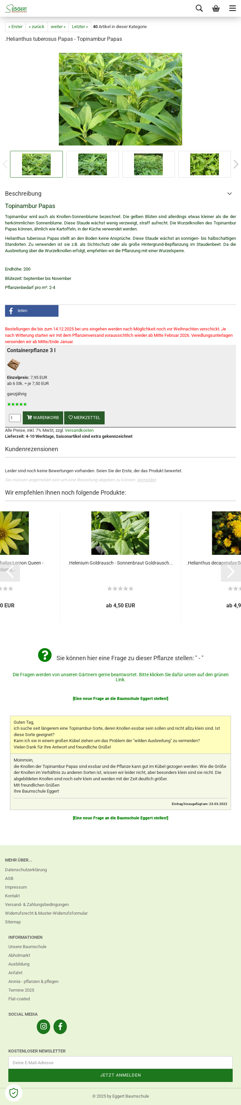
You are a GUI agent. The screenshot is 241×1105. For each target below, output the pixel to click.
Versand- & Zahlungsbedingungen (37, 904)
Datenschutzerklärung (26, 869)
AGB (9, 878)
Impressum (16, 887)
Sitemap (13, 921)
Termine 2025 (21, 990)
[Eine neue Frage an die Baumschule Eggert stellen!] (120, 698)
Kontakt (12, 895)
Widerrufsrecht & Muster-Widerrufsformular (46, 913)
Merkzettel (84, 417)
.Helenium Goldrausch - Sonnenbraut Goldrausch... (120, 563)
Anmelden (146, 479)
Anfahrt (15, 972)
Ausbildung (18, 964)
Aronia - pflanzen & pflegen (33, 981)
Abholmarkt (19, 955)
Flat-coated (19, 998)
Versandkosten (79, 430)
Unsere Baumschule (27, 946)
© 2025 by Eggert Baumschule (120, 1096)
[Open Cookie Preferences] (13, 1093)
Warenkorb (43, 417)
